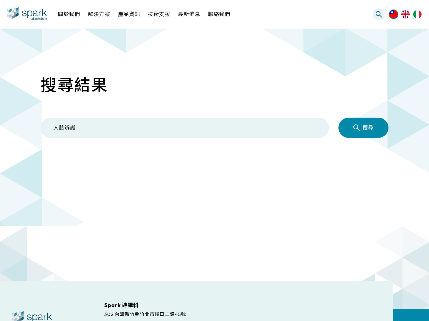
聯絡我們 (219, 14)
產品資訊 (162, 163)
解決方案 (106, 163)
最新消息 (329, 163)
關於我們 (69, 14)
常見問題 (273, 163)
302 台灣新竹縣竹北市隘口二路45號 (145, 314)
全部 (58, 163)
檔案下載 (217, 163)
